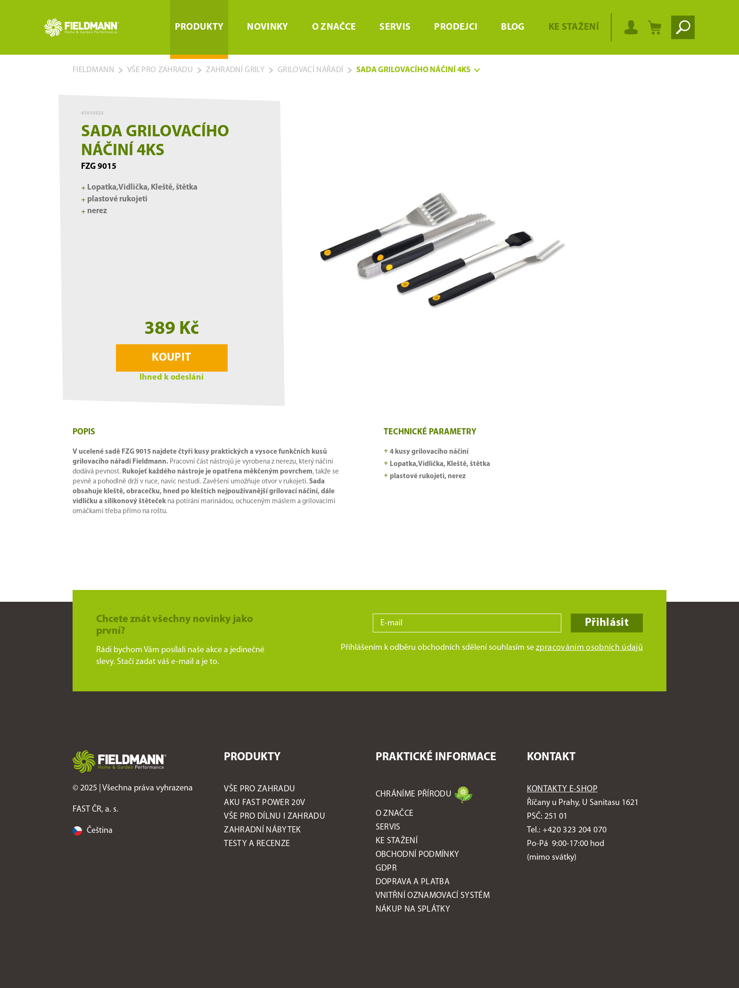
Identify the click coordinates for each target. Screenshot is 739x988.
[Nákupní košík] (654, 27)
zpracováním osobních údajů (589, 647)
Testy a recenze (257, 843)
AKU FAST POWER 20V (264, 802)
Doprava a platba (413, 882)
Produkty (199, 27)
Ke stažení (574, 27)
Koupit (171, 358)
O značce (334, 27)
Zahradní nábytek (262, 830)
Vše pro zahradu (160, 70)
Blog (513, 27)
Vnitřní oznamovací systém (433, 895)
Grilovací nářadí (310, 70)
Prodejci (455, 27)
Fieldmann (93, 70)
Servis (395, 27)
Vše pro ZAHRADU (259, 789)
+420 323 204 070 (574, 830)
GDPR (386, 868)
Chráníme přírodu (414, 794)
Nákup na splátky (413, 909)
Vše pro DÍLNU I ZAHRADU (274, 816)
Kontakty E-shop (562, 789)
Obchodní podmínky (418, 854)
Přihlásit (607, 623)
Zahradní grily (235, 70)
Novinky (267, 27)
